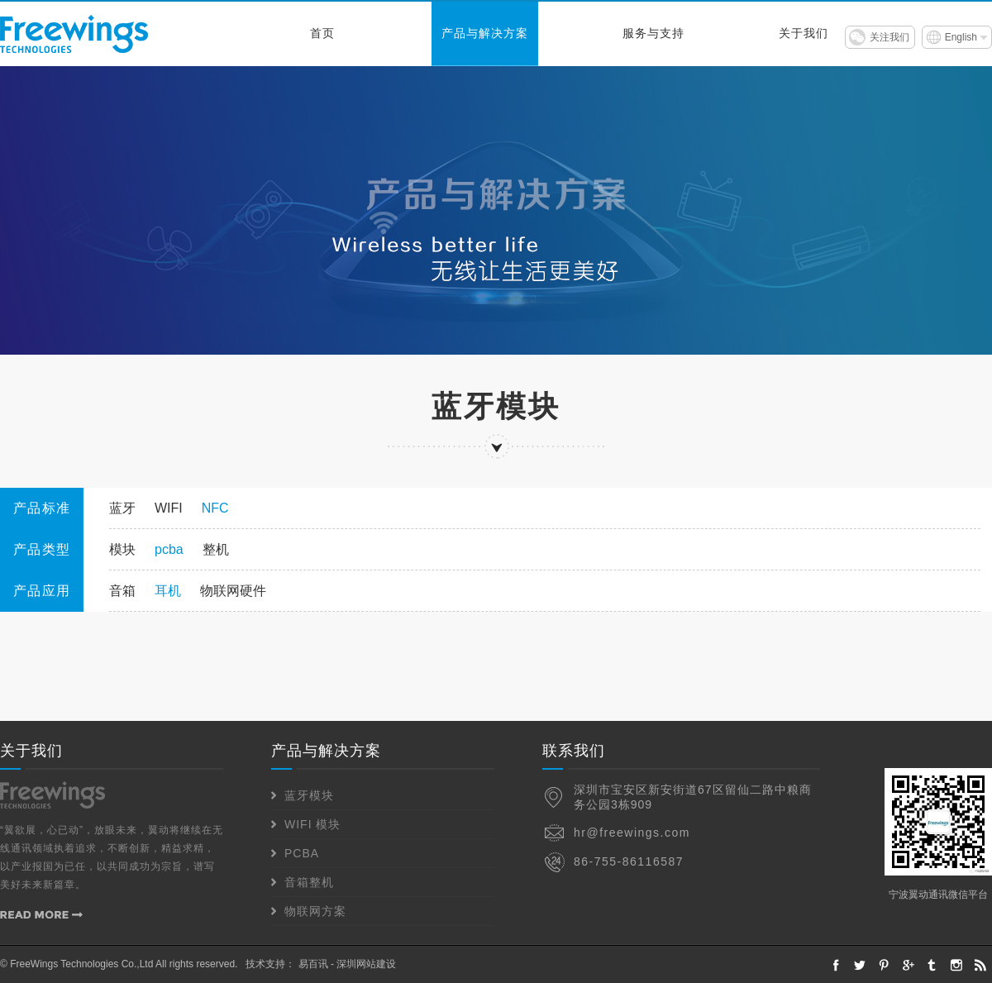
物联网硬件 (233, 591)
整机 (216, 549)
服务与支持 (653, 33)
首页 (322, 33)
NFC (215, 508)
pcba (169, 549)
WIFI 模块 (312, 824)
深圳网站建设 (366, 964)
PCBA (301, 853)
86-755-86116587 (629, 861)
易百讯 (313, 964)
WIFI (169, 508)
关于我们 (803, 33)
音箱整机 (309, 882)
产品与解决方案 (484, 33)
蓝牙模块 (309, 795)
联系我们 (573, 750)
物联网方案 (315, 911)
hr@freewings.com (632, 832)
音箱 (122, 591)
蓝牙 (122, 508)
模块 (122, 549)
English (961, 37)
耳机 (168, 591)
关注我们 (889, 37)
